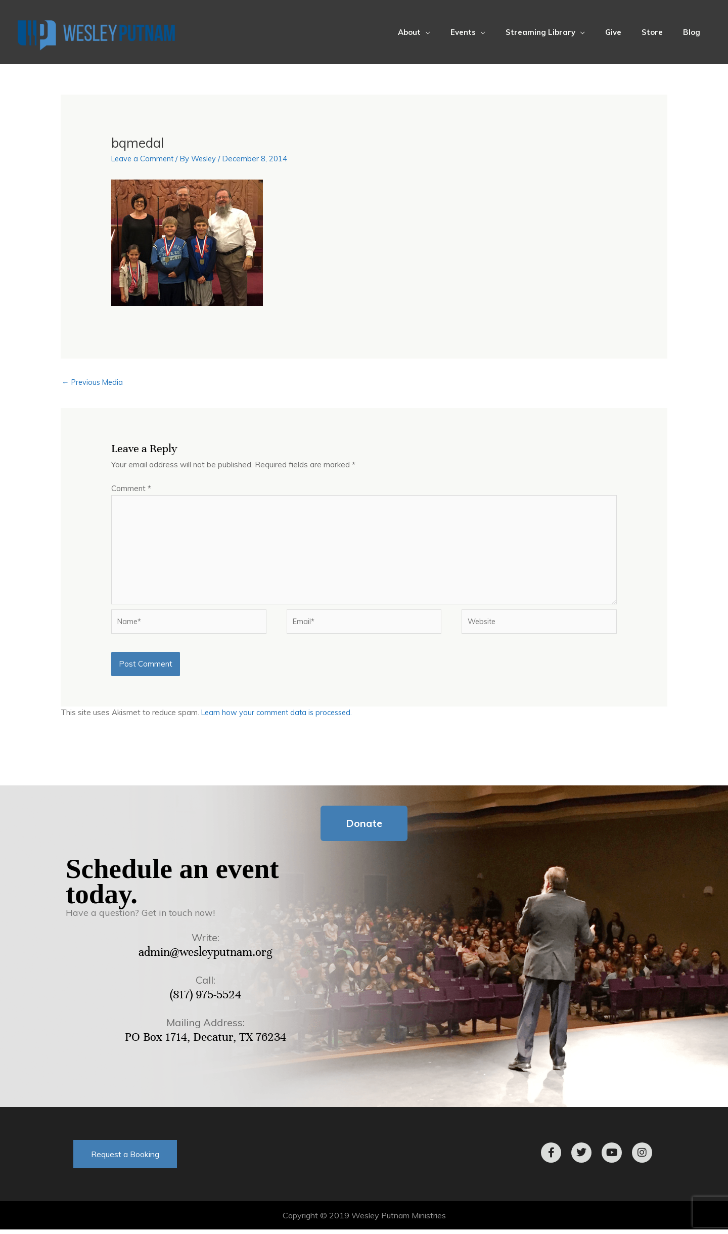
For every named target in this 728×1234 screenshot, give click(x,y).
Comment (131, 489)
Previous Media (94, 382)
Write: (206, 942)
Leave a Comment (143, 158)
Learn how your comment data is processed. (279, 717)
